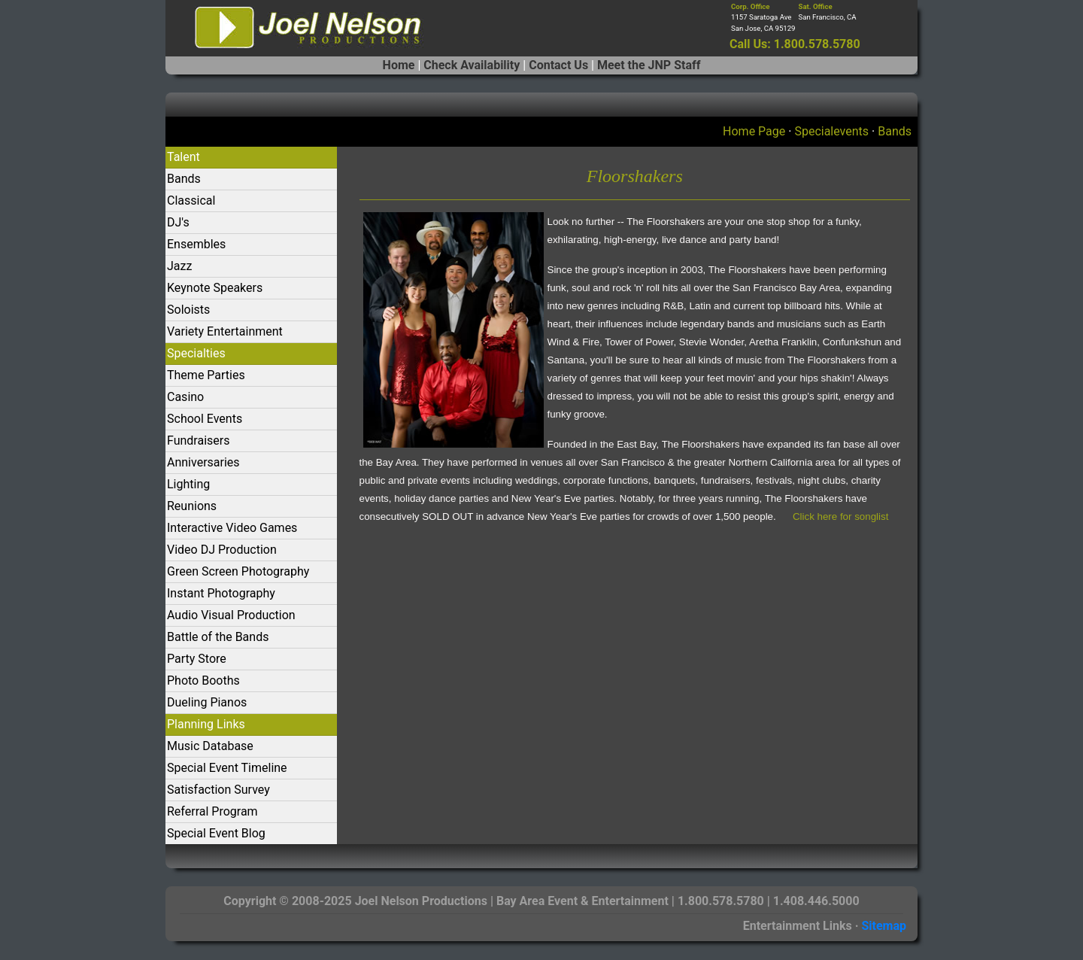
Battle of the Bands (217, 637)
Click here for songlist (840, 516)
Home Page (754, 131)
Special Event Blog (216, 833)
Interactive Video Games (232, 528)
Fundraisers (198, 440)
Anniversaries (203, 462)
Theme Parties (206, 375)
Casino (185, 397)
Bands (895, 131)
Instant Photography (221, 593)
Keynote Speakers (214, 288)
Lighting (188, 484)
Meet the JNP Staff (648, 65)
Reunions (192, 506)
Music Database (210, 746)
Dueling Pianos (207, 702)
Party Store (196, 659)
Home (399, 65)
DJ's (178, 222)
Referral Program (212, 811)
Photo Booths (203, 680)
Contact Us (558, 65)
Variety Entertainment (225, 331)
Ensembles (196, 244)
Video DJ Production (222, 549)
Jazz (179, 266)
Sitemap (883, 926)
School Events (204, 419)
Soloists (188, 309)
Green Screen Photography (238, 571)
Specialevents (831, 131)
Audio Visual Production (231, 615)
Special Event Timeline (227, 768)
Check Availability (471, 65)
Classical (191, 200)
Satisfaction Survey (218, 789)
